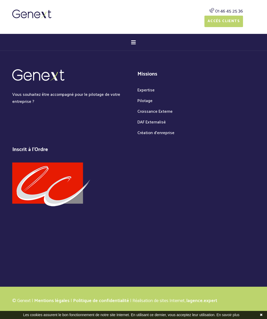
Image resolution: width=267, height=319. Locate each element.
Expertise (146, 90)
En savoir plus (227, 315)
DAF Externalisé (151, 122)
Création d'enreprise (155, 132)
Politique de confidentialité (101, 301)
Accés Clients (224, 21)
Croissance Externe (155, 111)
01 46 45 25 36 (229, 11)
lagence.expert (201, 301)
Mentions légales (52, 301)
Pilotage (145, 100)
